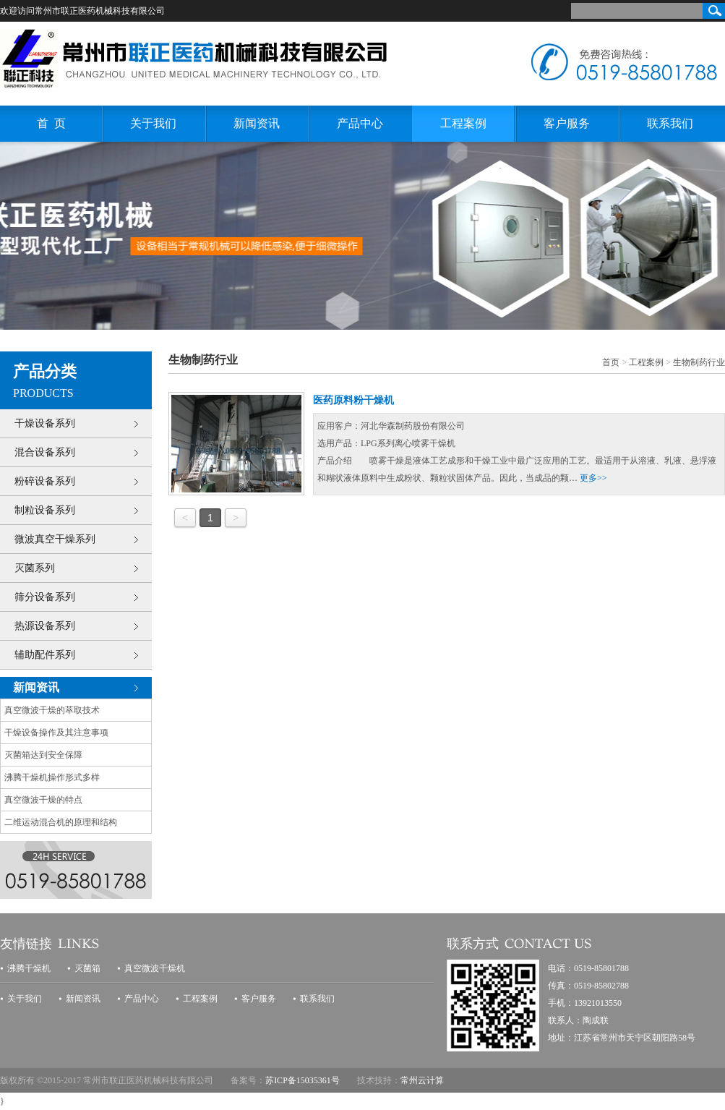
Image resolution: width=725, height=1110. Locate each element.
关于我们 (153, 123)
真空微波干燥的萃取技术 (52, 710)
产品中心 (360, 123)
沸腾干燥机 (29, 968)
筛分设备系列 (44, 597)
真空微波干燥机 (154, 968)
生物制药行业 (699, 362)
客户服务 (567, 123)
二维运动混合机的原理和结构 (60, 822)
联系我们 (670, 123)
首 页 (51, 123)
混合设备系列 (44, 452)
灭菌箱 (87, 968)
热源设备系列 (44, 625)
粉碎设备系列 (44, 481)
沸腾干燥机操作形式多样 (52, 777)
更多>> (593, 478)
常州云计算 (422, 1080)
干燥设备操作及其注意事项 (56, 732)
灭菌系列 (34, 568)
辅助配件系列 (44, 654)
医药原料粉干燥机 (353, 400)
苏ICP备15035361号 (302, 1080)
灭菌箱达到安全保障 (43, 755)
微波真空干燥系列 (54, 539)
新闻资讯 (256, 123)
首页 (610, 362)
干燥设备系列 (44, 423)
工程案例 (463, 123)
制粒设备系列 (44, 510)
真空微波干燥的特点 (43, 800)
